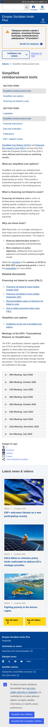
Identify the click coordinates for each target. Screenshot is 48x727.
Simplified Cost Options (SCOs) (16, 145)
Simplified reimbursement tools (17, 91)
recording (16, 262)
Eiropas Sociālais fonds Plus (16, 637)
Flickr (29, 661)
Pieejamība (6, 641)
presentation (11, 268)
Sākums (5, 64)
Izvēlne (43, 20)
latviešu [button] (42, 8)
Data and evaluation (12, 129)
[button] (5, 447)
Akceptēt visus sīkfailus (21, 714)
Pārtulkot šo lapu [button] (36, 54)
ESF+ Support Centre (13, 139)
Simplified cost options (13, 96)
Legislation (8, 113)
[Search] (26, 7)
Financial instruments (12, 124)
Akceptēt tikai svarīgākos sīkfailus (26, 721)
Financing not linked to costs (16, 101)
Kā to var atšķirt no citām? (34, 2)
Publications (8, 134)
